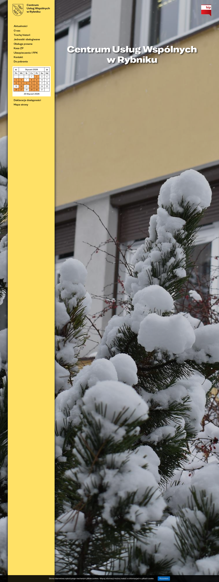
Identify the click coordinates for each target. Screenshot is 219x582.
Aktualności (20, 25)
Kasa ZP (19, 48)
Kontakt (18, 57)
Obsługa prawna (23, 43)
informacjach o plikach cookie (141, 578)
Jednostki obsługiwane (27, 39)
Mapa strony (21, 104)
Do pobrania (21, 61)
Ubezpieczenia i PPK (26, 52)
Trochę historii (22, 34)
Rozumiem (163, 578)
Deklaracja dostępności (27, 100)
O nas (17, 30)
